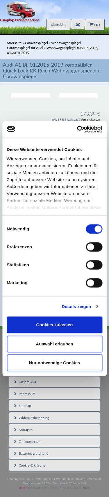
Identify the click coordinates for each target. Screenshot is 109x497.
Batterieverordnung (30, 453)
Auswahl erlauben (54, 343)
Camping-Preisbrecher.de (19, 20)
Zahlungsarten (26, 441)
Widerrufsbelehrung (31, 418)
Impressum (24, 394)
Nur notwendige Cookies (54, 362)
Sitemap (22, 405)
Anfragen (23, 429)
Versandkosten (90, 119)
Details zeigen (76, 306)
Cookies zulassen (54, 324)
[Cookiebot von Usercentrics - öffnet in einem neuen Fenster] (77, 129)
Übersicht (58, 24)
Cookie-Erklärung (29, 465)
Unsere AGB (25, 382)
